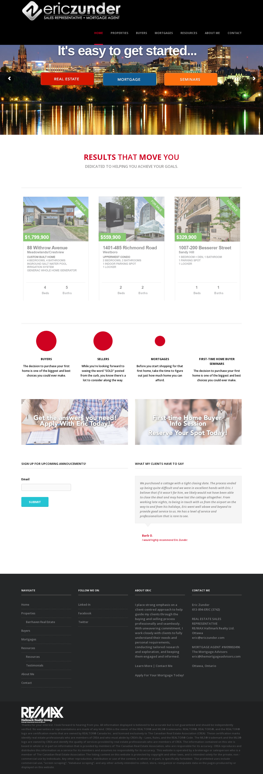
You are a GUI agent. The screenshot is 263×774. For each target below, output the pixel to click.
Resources (188, 33)
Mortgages (164, 33)
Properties (119, 33)
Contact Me (164, 666)
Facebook (84, 613)
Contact (235, 33)
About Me (212, 33)
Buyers (141, 33)
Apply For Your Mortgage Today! (159, 675)
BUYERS (46, 359)
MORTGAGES (160, 359)
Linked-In (84, 605)
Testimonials (34, 665)
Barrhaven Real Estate (40, 622)
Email (25, 479)
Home (98, 33)
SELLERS (103, 359)
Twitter (83, 622)
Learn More (143, 666)
